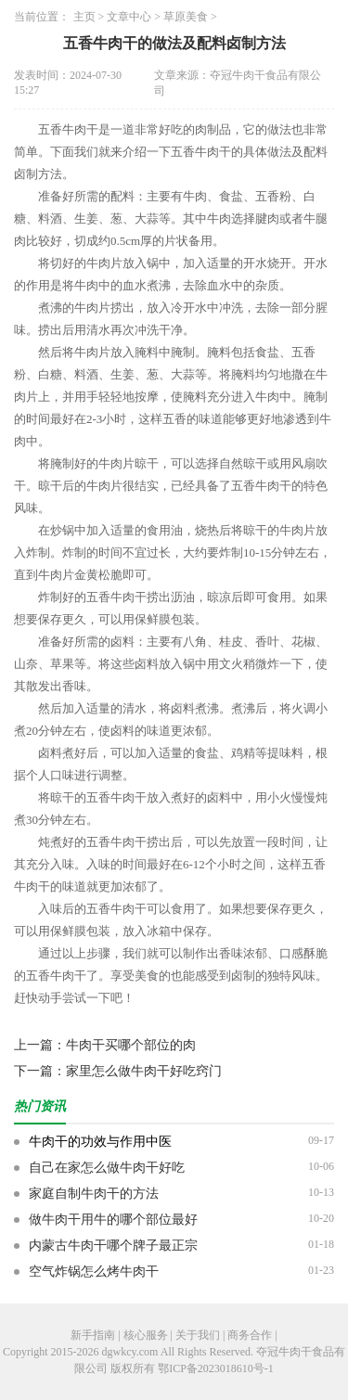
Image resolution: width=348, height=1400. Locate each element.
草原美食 (185, 16)
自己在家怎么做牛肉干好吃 (107, 1168)
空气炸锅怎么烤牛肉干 (94, 1271)
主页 (84, 16)
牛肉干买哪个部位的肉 (131, 1045)
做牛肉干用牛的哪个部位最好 (113, 1220)
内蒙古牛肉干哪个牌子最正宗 (113, 1245)
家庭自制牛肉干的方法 (94, 1194)
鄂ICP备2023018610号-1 (216, 1368)
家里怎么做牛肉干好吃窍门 (144, 1071)
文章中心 (129, 16)
